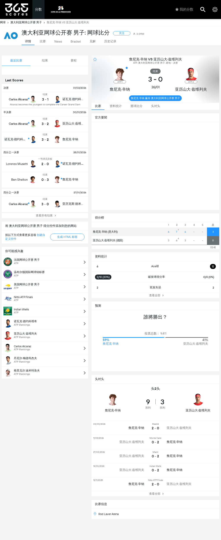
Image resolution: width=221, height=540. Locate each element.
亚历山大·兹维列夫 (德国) (108, 240)
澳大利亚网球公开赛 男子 (28, 22)
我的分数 (184, 9)
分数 (38, 9)
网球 (5, 22)
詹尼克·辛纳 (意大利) (105, 231)
